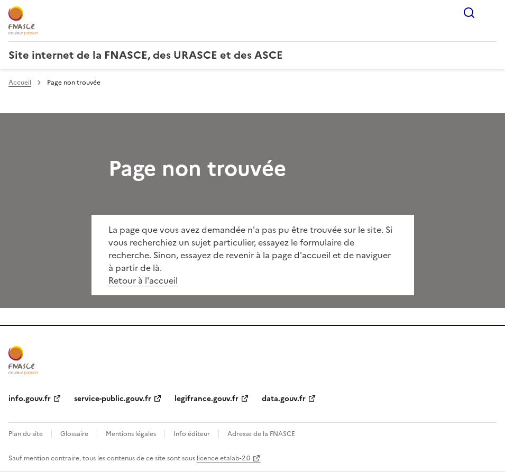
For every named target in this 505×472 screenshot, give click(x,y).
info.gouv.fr (29, 398)
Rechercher (469, 12)
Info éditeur (191, 434)
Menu (490, 12)
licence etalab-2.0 (223, 458)
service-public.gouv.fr (112, 398)
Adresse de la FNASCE (261, 434)
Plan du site (25, 434)
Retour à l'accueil (143, 280)
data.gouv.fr (284, 398)
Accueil (19, 82)
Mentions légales (131, 434)
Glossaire (74, 434)
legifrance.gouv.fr (206, 398)
